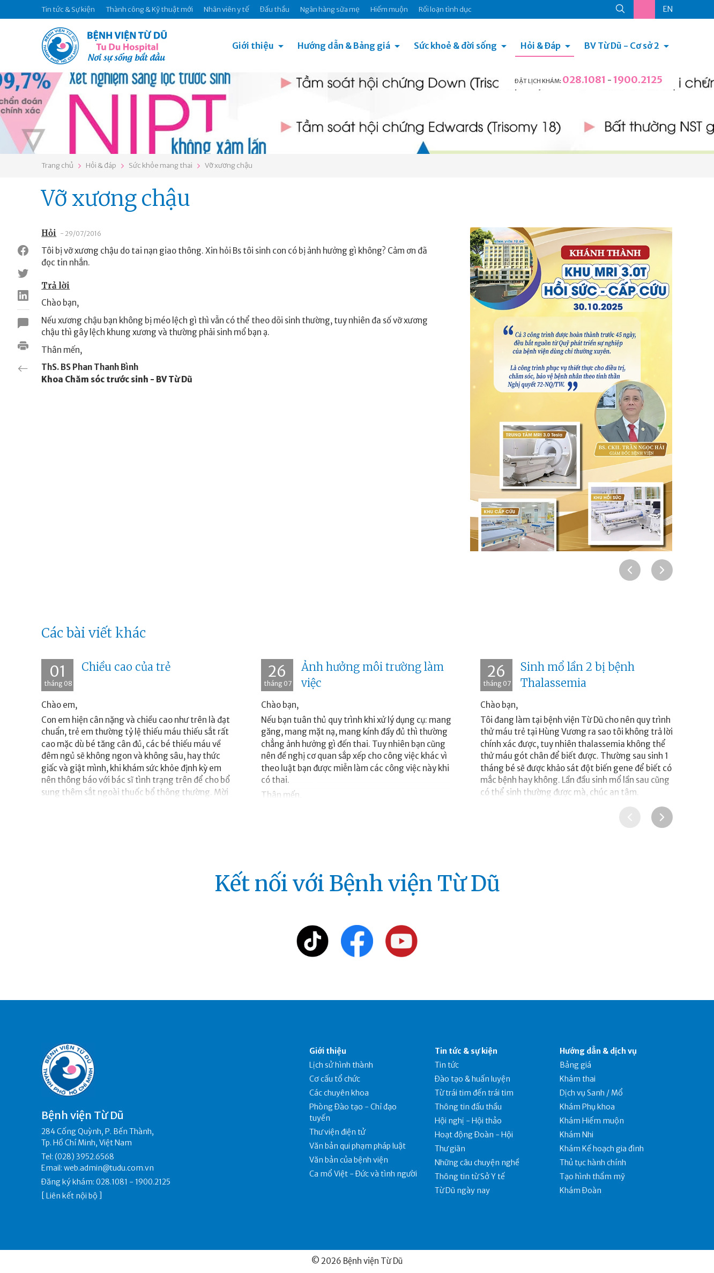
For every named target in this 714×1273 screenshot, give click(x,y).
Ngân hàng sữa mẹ (330, 9)
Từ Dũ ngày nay (462, 1190)
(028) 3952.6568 (84, 1156)
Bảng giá (575, 1065)
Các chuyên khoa (339, 1093)
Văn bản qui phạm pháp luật (357, 1146)
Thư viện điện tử (337, 1132)
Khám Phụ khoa (587, 1107)
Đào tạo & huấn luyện (472, 1079)
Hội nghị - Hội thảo (468, 1121)
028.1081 (584, 79)
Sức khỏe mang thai (160, 165)
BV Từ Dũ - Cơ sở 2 (621, 45)
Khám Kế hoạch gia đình (602, 1148)
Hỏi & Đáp (540, 45)
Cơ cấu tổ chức (334, 1079)
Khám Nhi (576, 1134)
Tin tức (447, 1065)
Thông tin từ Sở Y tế (470, 1176)
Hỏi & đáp (101, 165)
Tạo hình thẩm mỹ (592, 1176)
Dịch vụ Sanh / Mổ (591, 1093)
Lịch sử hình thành (341, 1065)
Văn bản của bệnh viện (348, 1160)
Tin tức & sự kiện (466, 1051)
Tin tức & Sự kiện (68, 9)
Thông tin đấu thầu (468, 1107)
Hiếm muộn (389, 9)
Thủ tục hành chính (593, 1162)
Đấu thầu (274, 9)
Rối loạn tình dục (445, 9)
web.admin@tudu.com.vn (109, 1168)
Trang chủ (57, 165)
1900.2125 (638, 79)
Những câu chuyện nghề (477, 1162)
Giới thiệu (253, 45)
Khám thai (578, 1079)
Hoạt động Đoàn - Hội (474, 1134)
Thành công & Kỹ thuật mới (149, 9)
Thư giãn (450, 1148)
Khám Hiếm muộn (592, 1121)
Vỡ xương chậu (228, 165)
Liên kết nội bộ (72, 1196)
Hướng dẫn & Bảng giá (344, 45)
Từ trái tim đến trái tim (474, 1093)
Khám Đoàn (580, 1190)
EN (668, 9)
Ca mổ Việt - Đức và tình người (363, 1174)
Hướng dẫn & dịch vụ (598, 1051)
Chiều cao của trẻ (125, 666)
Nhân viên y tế (226, 9)
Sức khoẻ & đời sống (455, 45)
